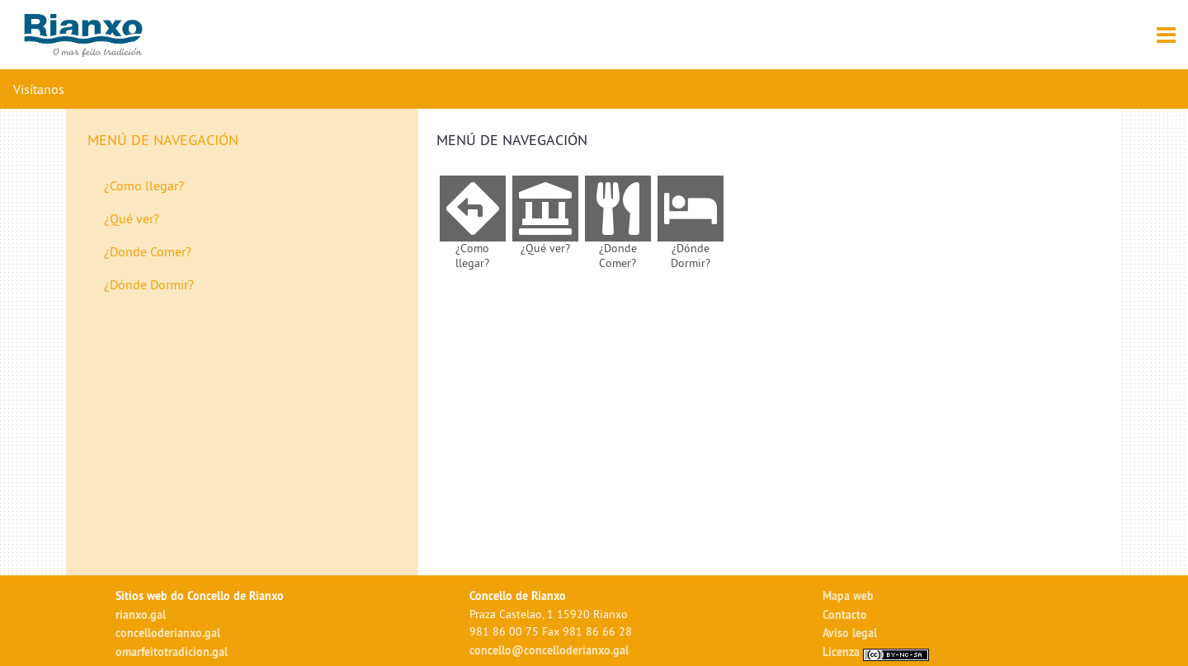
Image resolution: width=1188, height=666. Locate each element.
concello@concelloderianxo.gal (549, 650)
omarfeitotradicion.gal (172, 651)
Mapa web (848, 595)
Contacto (845, 614)
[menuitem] (247, 185)
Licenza (876, 651)
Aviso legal (850, 632)
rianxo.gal (141, 614)
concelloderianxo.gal (168, 632)
